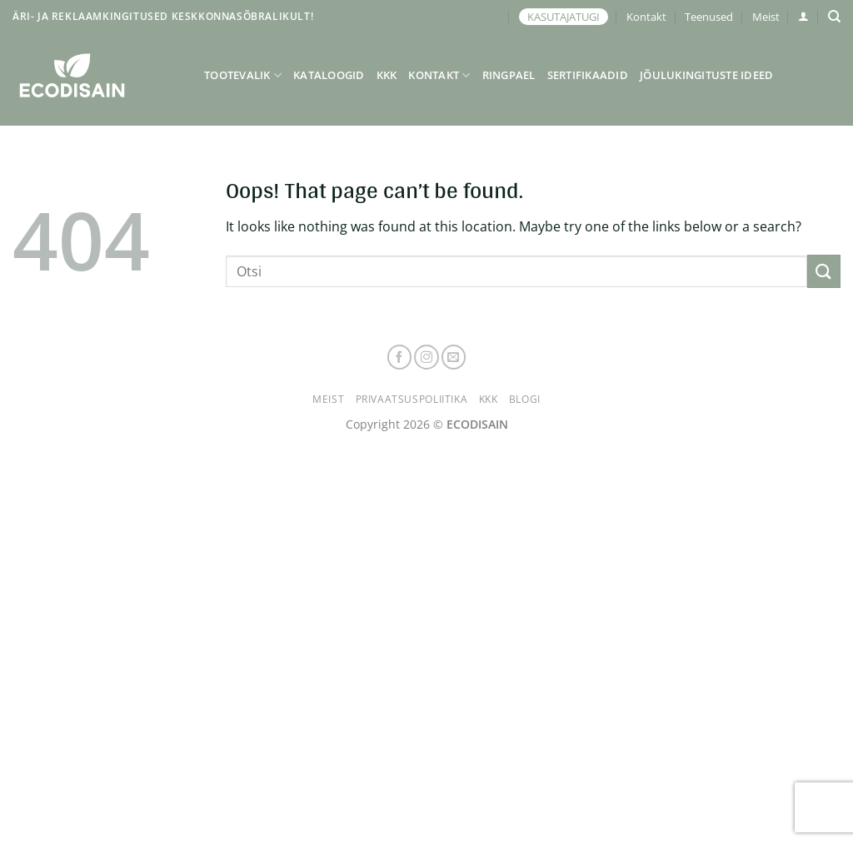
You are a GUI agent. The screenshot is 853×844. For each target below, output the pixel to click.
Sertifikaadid (587, 74)
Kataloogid (329, 74)
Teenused (709, 16)
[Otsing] (834, 16)
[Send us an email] (453, 357)
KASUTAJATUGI (563, 16)
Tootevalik (243, 75)
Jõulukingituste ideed (706, 74)
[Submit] (824, 271)
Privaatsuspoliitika (412, 399)
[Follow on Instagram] (426, 357)
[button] (803, 16)
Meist (766, 16)
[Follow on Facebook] (399, 357)
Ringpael (509, 74)
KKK (387, 74)
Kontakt (646, 16)
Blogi (525, 399)
